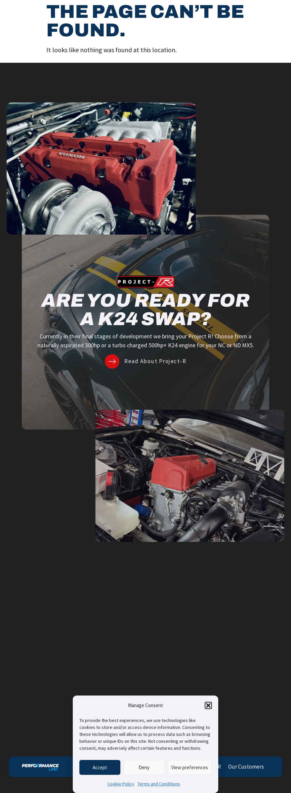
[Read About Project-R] (112, 361)
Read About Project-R (155, 361)
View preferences (189, 767)
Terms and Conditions (159, 784)
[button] (208, 705)
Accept (100, 767)
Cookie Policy (120, 784)
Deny (144, 767)
